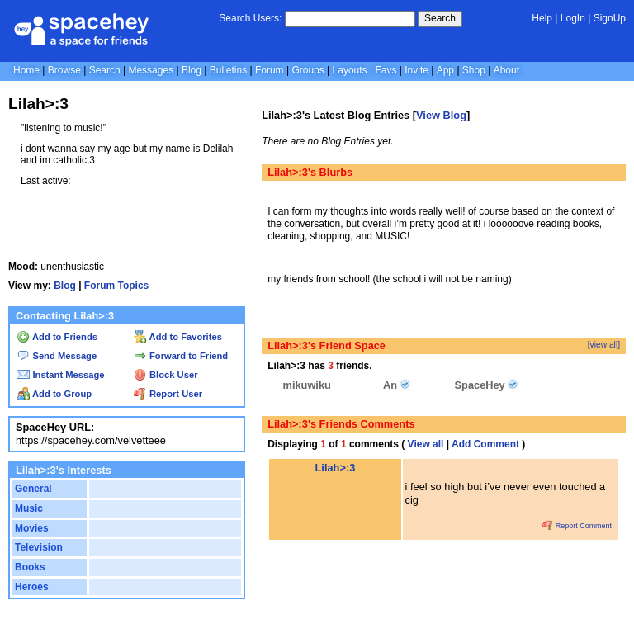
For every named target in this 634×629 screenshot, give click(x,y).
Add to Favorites (178, 337)
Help (542, 18)
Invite (416, 70)
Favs (385, 70)
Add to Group (54, 394)
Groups (307, 70)
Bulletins (228, 70)
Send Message (57, 356)
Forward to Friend (181, 356)
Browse (64, 70)
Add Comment (485, 444)
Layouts (350, 70)
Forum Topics (116, 285)
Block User (166, 375)
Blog (191, 70)
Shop (473, 70)
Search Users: (250, 18)
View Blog (441, 115)
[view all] (604, 344)
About (506, 70)
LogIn (573, 18)
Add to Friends (57, 337)
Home (26, 70)
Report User (168, 394)
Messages (150, 70)
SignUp (610, 18)
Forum (269, 70)
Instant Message (60, 375)
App (445, 70)
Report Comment (577, 526)
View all (426, 444)
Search (440, 18)
